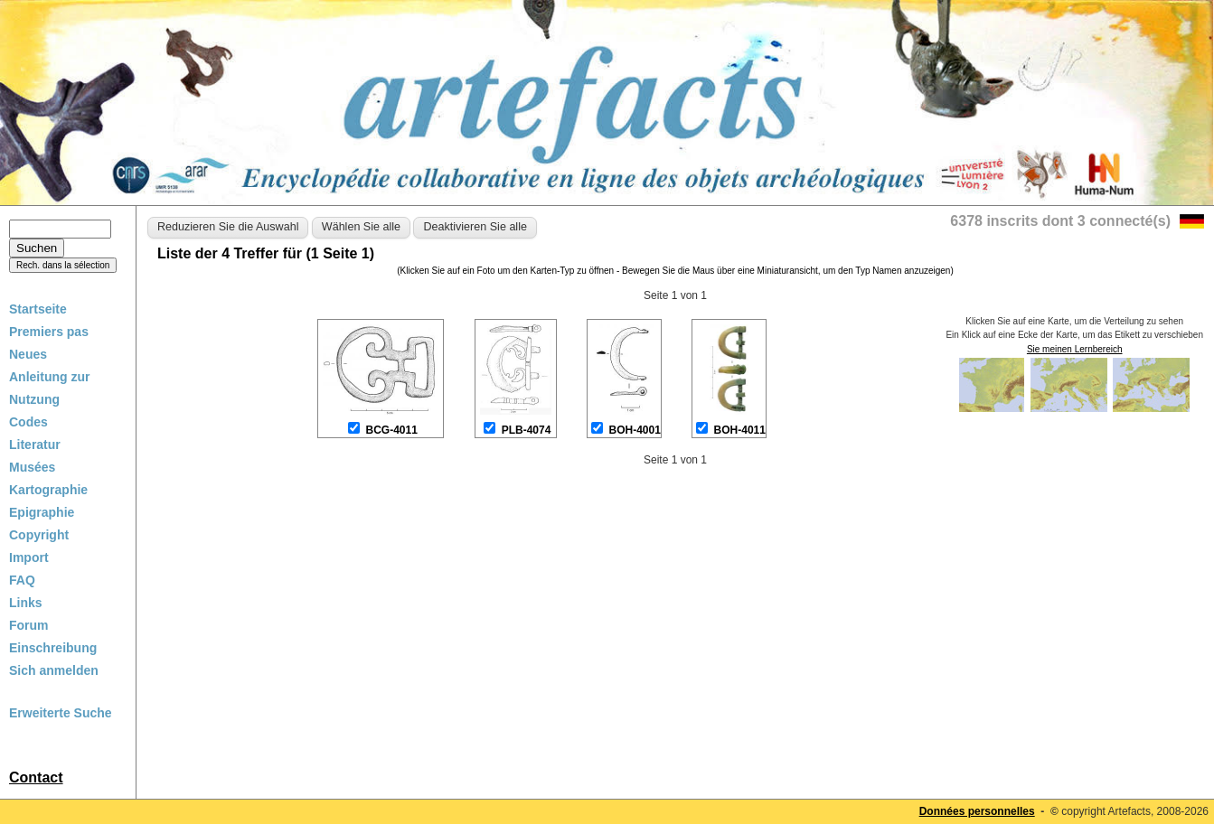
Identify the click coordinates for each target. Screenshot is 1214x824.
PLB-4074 (526, 430)
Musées (32, 467)
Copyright (39, 535)
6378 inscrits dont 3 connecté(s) (1060, 221)
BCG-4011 (391, 430)
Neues (28, 354)
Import (29, 557)
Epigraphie (41, 512)
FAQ (22, 580)
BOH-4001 (635, 430)
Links (25, 602)
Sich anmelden (54, 670)
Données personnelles (977, 811)
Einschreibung (53, 648)
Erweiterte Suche (60, 713)
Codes (28, 422)
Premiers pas (49, 331)
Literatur (35, 444)
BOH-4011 (740, 430)
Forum (29, 625)
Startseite (38, 309)
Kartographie (48, 489)
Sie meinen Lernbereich (1075, 349)
